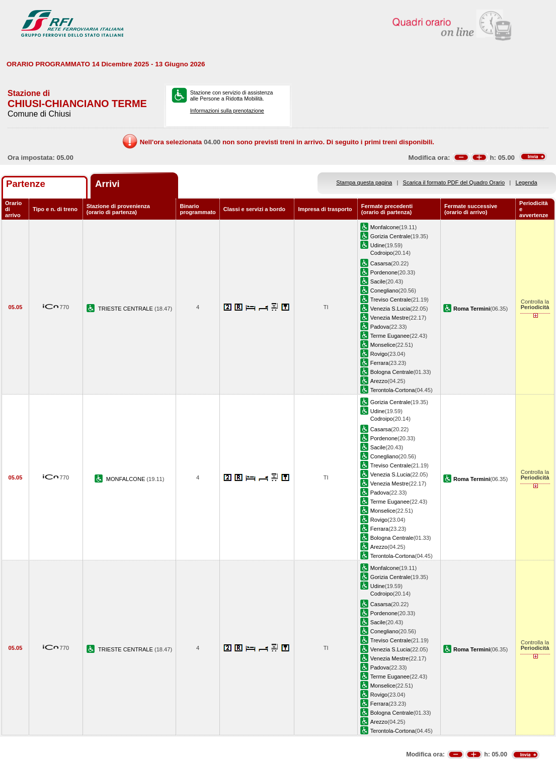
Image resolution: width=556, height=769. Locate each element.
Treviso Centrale (390, 300)
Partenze (25, 183)
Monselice (382, 345)
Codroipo (381, 253)
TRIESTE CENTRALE (126, 309)
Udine (377, 245)
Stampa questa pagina (364, 182)
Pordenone (384, 272)
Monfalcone (384, 227)
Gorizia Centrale (390, 236)
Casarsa (380, 263)
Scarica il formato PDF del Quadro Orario (454, 182)
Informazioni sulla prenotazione (227, 111)
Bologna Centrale (392, 372)
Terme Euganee (390, 336)
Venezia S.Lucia (390, 309)
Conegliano (384, 290)
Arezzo (378, 381)
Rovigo (378, 354)
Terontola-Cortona (392, 390)
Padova (379, 327)
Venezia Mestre (389, 318)
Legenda (526, 182)
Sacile (377, 281)
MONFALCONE (126, 479)
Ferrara (379, 363)
